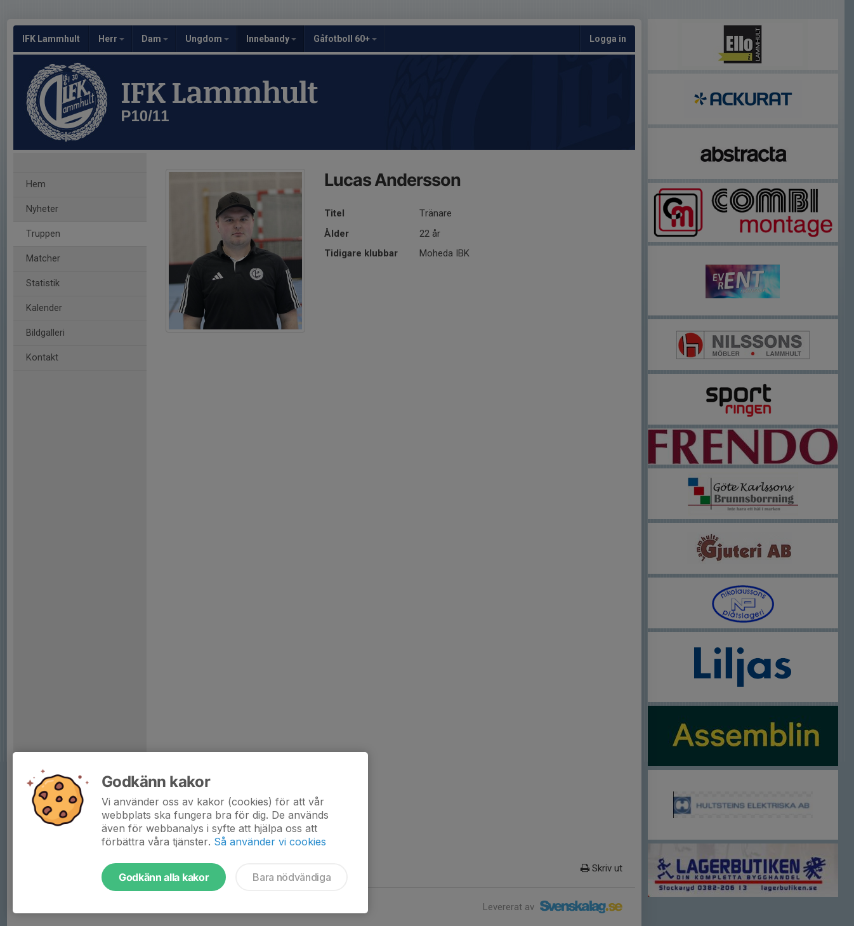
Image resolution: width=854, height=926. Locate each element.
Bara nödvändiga (292, 877)
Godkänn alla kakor (164, 877)
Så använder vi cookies (270, 841)
